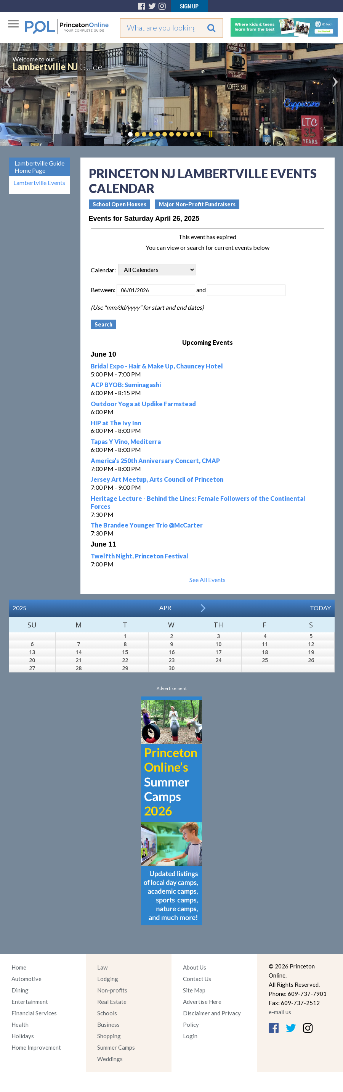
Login (190, 1035)
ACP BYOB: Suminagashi (126, 384)
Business (108, 1024)
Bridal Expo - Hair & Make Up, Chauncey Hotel (157, 366)
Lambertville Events (39, 182)
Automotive (26, 978)
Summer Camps (116, 1047)
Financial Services (34, 1013)
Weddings (110, 1058)
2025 (19, 607)
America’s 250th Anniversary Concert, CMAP (155, 460)
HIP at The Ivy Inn (116, 422)
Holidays (22, 1035)
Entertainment (29, 1001)
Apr (165, 607)
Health (20, 1024)
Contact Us (197, 978)
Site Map (194, 990)
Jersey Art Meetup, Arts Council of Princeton (157, 479)
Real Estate (112, 1001)
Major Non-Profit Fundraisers (197, 204)
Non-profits (112, 990)
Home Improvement (36, 1047)
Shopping (109, 1035)
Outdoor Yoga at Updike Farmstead (143, 403)
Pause (210, 134)
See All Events (207, 579)
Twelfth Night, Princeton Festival (139, 556)
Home (18, 967)
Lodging (107, 978)
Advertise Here (202, 1001)
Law (102, 967)
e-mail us (280, 1011)
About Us (194, 967)
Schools (107, 1013)
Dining (20, 990)
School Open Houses (119, 204)
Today (320, 607)
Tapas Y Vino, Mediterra (126, 441)
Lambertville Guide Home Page (39, 166)
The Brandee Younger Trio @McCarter (147, 525)
